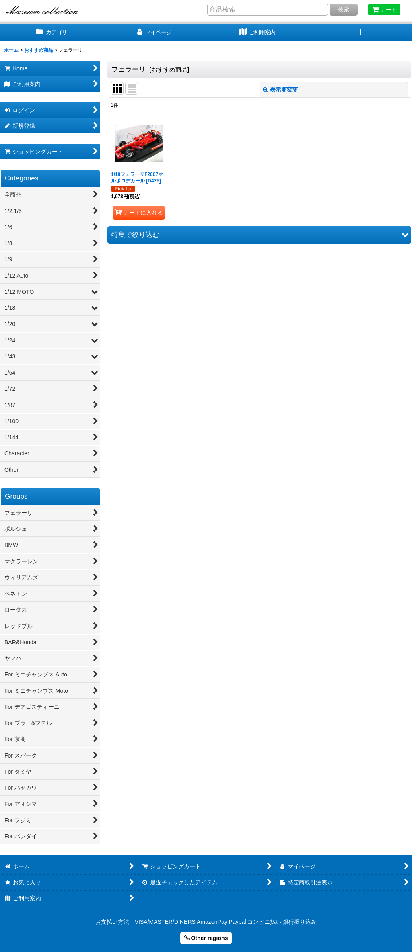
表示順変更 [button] (280, 89)
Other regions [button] (206, 938)
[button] (360, 32)
